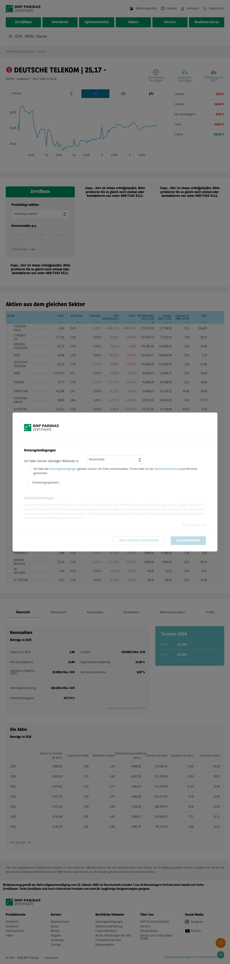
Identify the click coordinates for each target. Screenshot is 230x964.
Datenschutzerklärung (167, 469)
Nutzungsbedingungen (63, 469)
